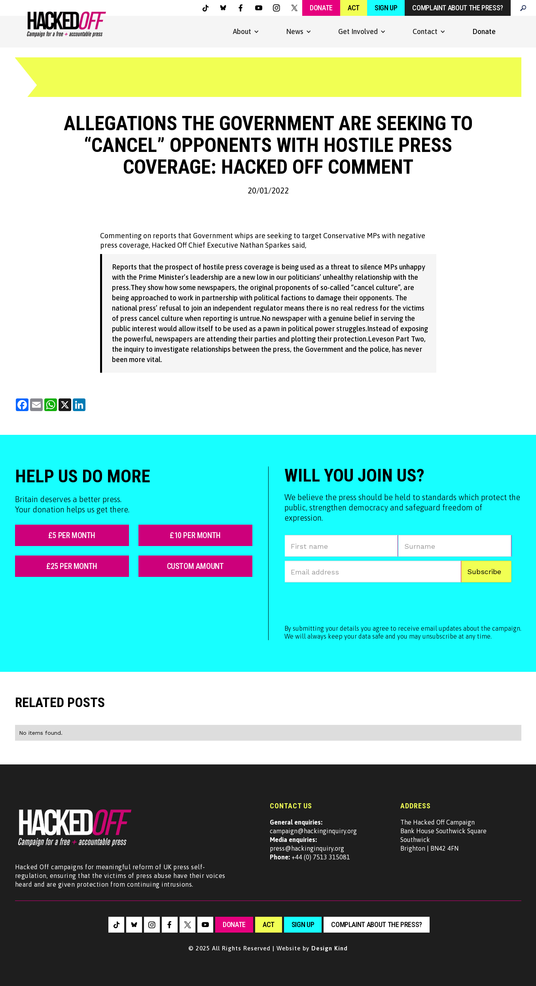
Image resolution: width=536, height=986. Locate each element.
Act (354, 8)
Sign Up (386, 8)
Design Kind (329, 948)
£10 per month (195, 535)
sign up (303, 924)
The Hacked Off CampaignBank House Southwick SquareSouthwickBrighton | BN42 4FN (443, 835)
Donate (321, 8)
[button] (246, 32)
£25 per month (71, 566)
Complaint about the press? (457, 8)
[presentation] (344, 601)
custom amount (195, 566)
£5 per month (71, 535)
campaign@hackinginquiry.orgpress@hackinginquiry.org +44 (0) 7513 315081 (313, 840)
